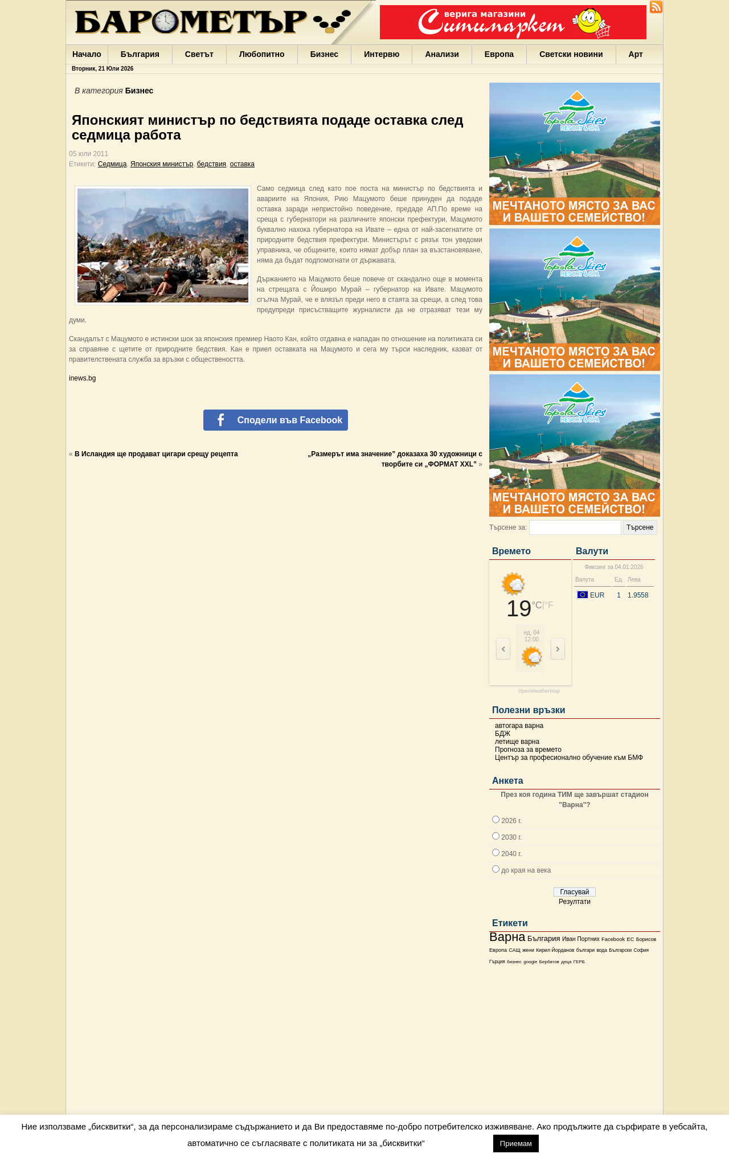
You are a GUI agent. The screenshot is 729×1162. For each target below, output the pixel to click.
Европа (499, 54)
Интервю (381, 54)
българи (585, 950)
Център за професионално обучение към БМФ (569, 758)
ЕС (630, 939)
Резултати (575, 902)
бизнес (514, 961)
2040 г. (511, 854)
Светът (199, 54)
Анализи (441, 54)
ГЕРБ (579, 961)
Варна (507, 937)
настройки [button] (459, 1143)
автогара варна (519, 726)
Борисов (646, 939)
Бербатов (549, 961)
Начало (86, 54)
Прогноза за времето (528, 750)
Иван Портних (581, 939)
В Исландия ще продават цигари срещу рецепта (156, 454)
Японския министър (161, 164)
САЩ (514, 950)
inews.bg (82, 378)
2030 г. (511, 837)
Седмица (112, 164)
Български (620, 950)
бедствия (211, 164)
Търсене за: (508, 527)
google (530, 961)
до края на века (526, 870)
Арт (636, 54)
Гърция (497, 961)
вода (601, 950)
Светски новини (571, 54)
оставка (242, 164)
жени (528, 950)
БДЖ (502, 734)
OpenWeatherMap (539, 691)
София (640, 950)
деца (566, 961)
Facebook (613, 939)
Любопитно (262, 54)
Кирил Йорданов (555, 950)
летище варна (517, 742)
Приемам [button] (516, 1143)
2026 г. (511, 821)
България (140, 54)
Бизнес (324, 54)
